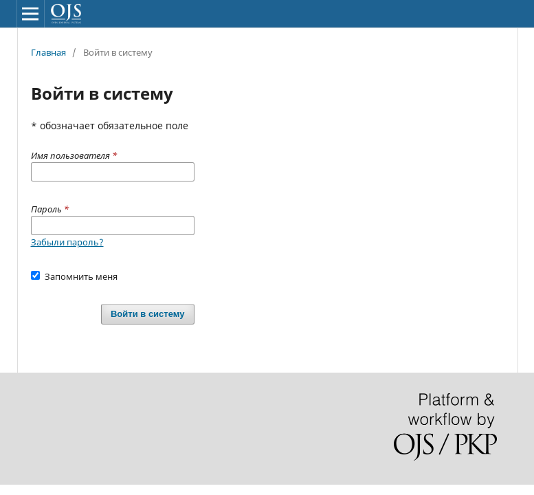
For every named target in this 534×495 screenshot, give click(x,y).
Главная (48, 52)
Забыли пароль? (67, 242)
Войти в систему (148, 314)
